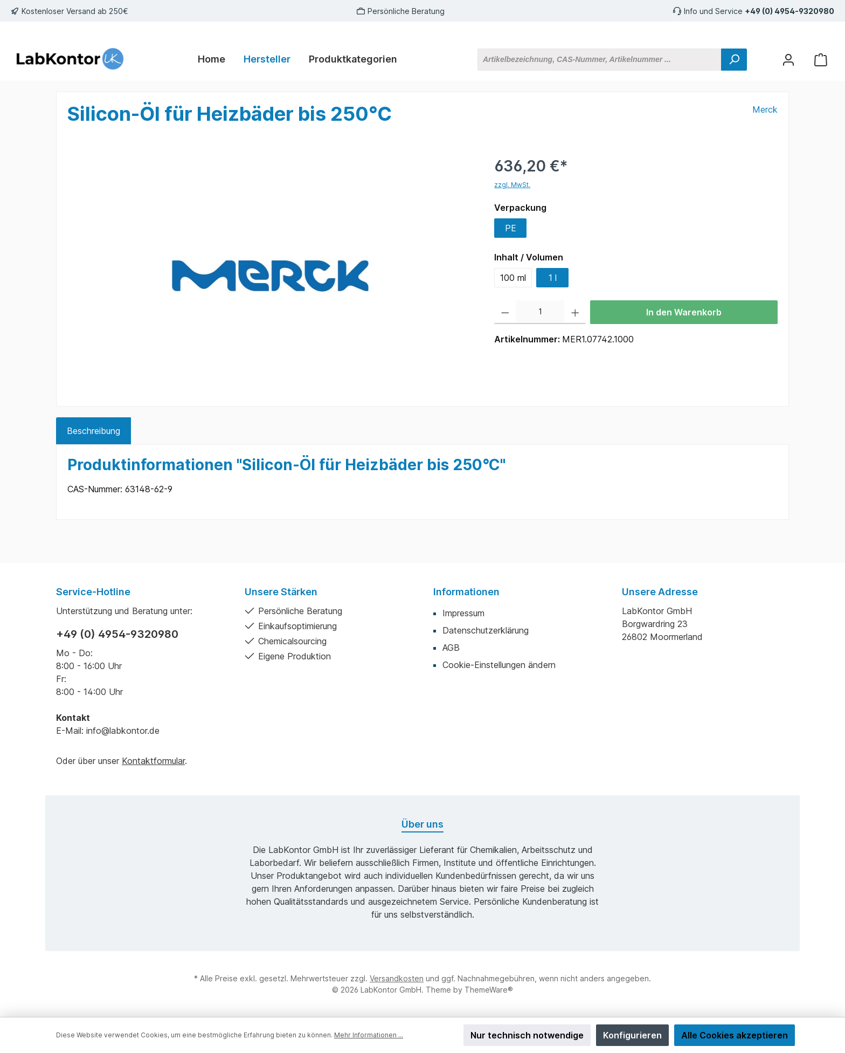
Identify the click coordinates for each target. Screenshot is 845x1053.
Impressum (463, 613)
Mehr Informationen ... (368, 1035)
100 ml (513, 277)
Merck (765, 109)
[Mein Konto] (788, 60)
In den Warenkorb (684, 312)
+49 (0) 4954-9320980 (789, 11)
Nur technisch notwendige (527, 1035)
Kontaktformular (153, 760)
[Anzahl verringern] (505, 312)
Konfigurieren (632, 1035)
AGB (451, 647)
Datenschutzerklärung (485, 630)
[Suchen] (734, 60)
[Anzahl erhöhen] (575, 312)
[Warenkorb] (820, 60)
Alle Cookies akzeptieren (734, 1035)
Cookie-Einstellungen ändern (499, 664)
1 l (553, 277)
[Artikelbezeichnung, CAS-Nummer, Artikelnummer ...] (599, 60)
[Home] (211, 59)
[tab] (93, 430)
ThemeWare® (489, 989)
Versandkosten (397, 978)
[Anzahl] (540, 312)
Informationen (466, 591)
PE (510, 228)
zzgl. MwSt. (512, 185)
